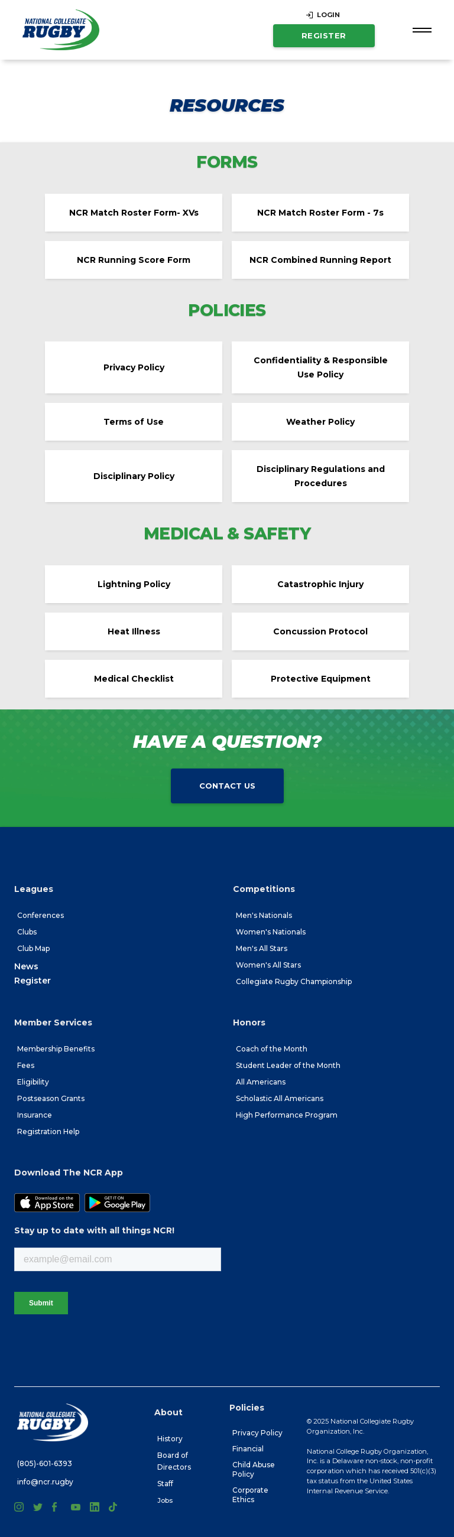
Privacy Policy (133, 367)
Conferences (40, 915)
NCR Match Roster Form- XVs (134, 212)
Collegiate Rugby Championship (294, 981)
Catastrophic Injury (320, 584)
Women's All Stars (268, 964)
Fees (25, 1065)
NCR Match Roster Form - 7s (320, 212)
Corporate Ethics (250, 1495)
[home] (60, 29)
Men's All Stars (261, 948)
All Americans (261, 1081)
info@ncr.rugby (45, 1481)
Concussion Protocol (320, 631)
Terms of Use (133, 421)
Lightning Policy (134, 584)
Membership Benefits (56, 1048)
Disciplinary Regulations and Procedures (321, 476)
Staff (165, 1483)
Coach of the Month (271, 1048)
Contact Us (227, 785)
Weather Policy (320, 421)
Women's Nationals (271, 931)
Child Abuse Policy (253, 1469)
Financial (248, 1448)
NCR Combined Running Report (320, 260)
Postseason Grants (51, 1098)
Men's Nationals (264, 915)
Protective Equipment (321, 678)
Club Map (33, 948)
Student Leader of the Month (288, 1065)
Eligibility (33, 1081)
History (170, 1438)
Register (323, 35)
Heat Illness (134, 631)
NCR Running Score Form (133, 260)
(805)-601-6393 (44, 1463)
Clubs (27, 931)
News (26, 966)
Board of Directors (174, 1461)
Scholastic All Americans (279, 1098)
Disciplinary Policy (133, 476)
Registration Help (48, 1131)
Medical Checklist (134, 678)
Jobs (165, 1500)
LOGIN (328, 15)
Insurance (34, 1115)
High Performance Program (287, 1115)
